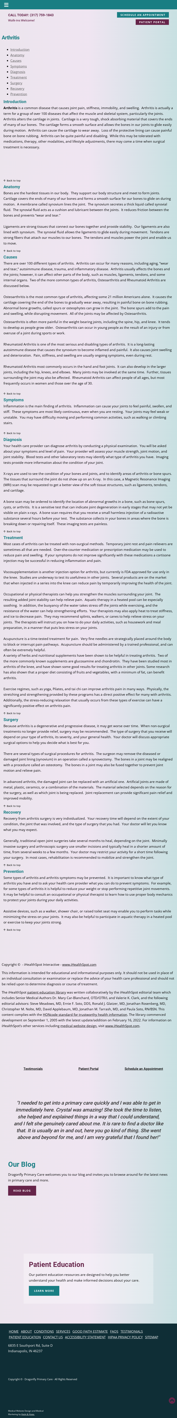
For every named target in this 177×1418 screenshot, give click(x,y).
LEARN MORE (44, 1290)
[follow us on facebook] (2, 1318)
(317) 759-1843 (42, 15)
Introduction (20, 49)
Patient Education (56, 1265)
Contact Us (53, 1337)
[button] (172, 1400)
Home (14, 1331)
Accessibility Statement (85, 1337)
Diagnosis (17, 72)
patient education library (46, 992)
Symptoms (18, 66)
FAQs (114, 1331)
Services (63, 1331)
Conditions (44, 1331)
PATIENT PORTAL (152, 22)
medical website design (78, 1026)
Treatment (18, 77)
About (26, 1331)
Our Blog (21, 1164)
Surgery (16, 83)
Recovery (17, 88)
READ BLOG (22, 1190)
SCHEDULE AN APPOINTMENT (142, 15)
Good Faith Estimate (90, 1331)
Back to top (14, 180)
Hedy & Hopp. (28, 1414)
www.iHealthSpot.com (79, 964)
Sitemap (151, 1337)
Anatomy (17, 55)
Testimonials (131, 1331)
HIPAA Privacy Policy (125, 1337)
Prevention (18, 94)
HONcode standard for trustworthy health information (85, 1014)
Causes (15, 60)
